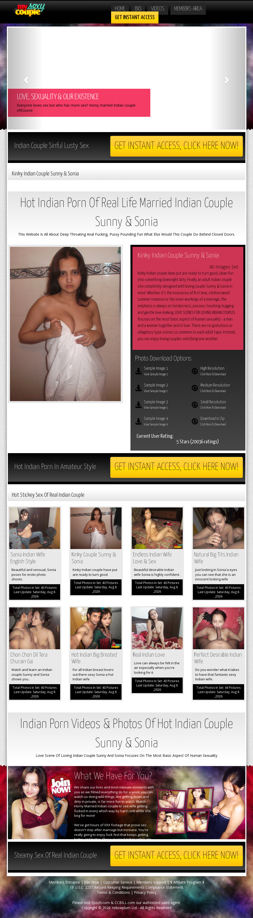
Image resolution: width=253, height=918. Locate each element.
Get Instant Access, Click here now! (176, 146)
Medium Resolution (221, 388)
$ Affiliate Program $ (187, 882)
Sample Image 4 (164, 422)
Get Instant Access (135, 17)
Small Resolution (221, 405)
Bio (138, 9)
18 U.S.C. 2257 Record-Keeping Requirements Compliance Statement (126, 887)
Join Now (91, 882)
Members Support (151, 882)
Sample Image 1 (164, 371)
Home (120, 9)
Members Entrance (64, 882)
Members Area (188, 9)
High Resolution (221, 371)
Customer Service (117, 882)
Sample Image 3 (164, 405)
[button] (26, 79)
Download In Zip (221, 422)
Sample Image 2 (164, 388)
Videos (157, 9)
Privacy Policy (145, 892)
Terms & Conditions (113, 892)
